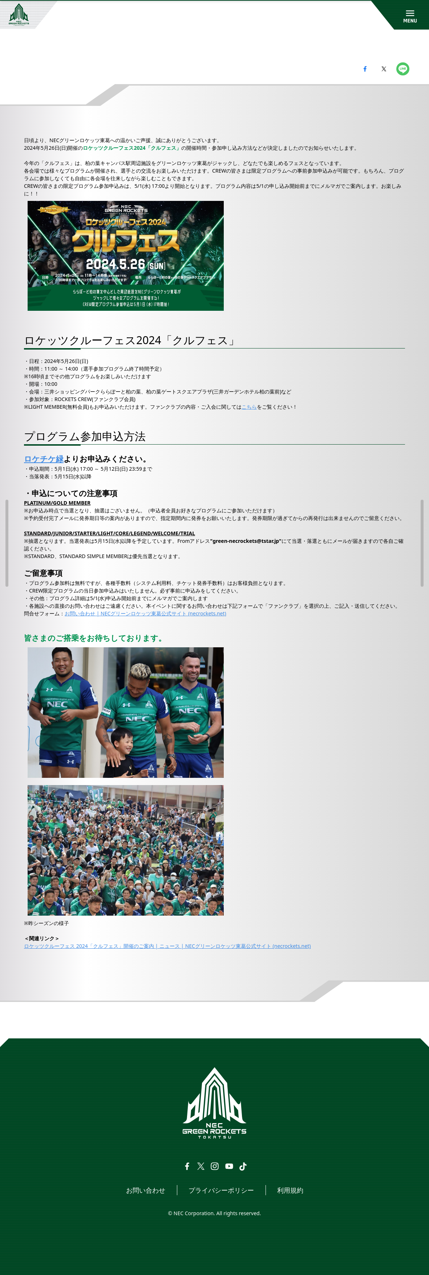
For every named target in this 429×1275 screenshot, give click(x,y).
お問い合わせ (145, 1190)
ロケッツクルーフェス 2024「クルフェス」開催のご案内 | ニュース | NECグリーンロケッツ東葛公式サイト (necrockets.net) (167, 945)
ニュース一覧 (65, 1019)
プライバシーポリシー (221, 1190)
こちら (249, 406)
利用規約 (290, 1190)
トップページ (26, 1019)
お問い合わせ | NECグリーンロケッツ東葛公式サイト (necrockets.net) (145, 613)
